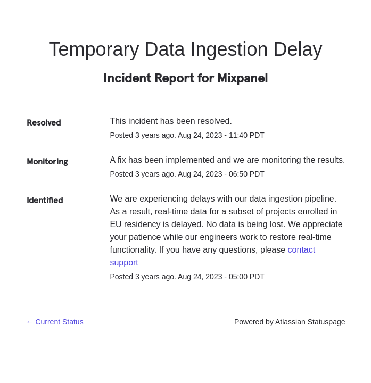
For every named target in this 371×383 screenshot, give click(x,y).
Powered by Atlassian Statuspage (289, 322)
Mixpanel (242, 78)
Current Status (55, 322)
